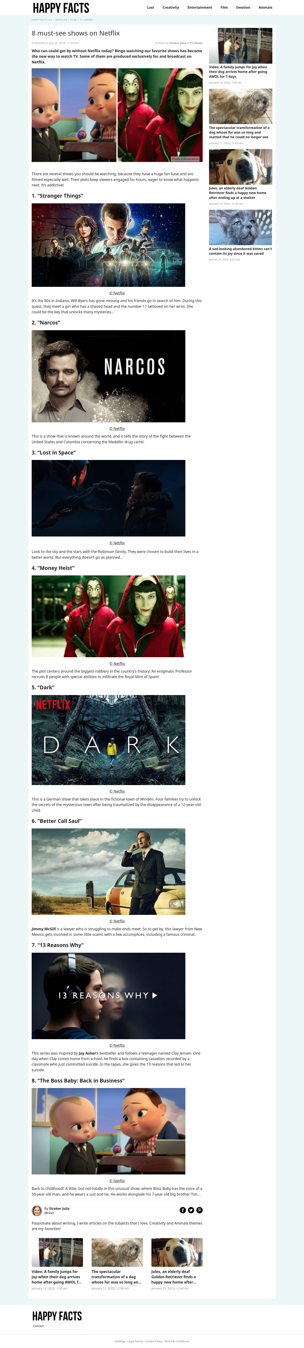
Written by (171, 43)
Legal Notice (135, 1341)
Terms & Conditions (176, 1341)
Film (224, 7)
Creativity (171, 7)
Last (150, 7)
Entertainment (199, 7)
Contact (38, 1326)
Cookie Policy (153, 1341)
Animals (265, 7)
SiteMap (120, 1341)
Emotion (243, 7)
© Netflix (117, 293)
